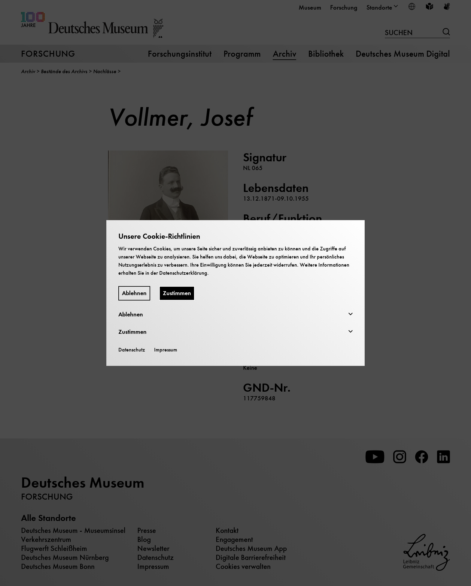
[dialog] (235, 293)
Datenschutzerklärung (183, 273)
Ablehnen (134, 293)
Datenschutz (131, 349)
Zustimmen (177, 293)
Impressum (165, 349)
